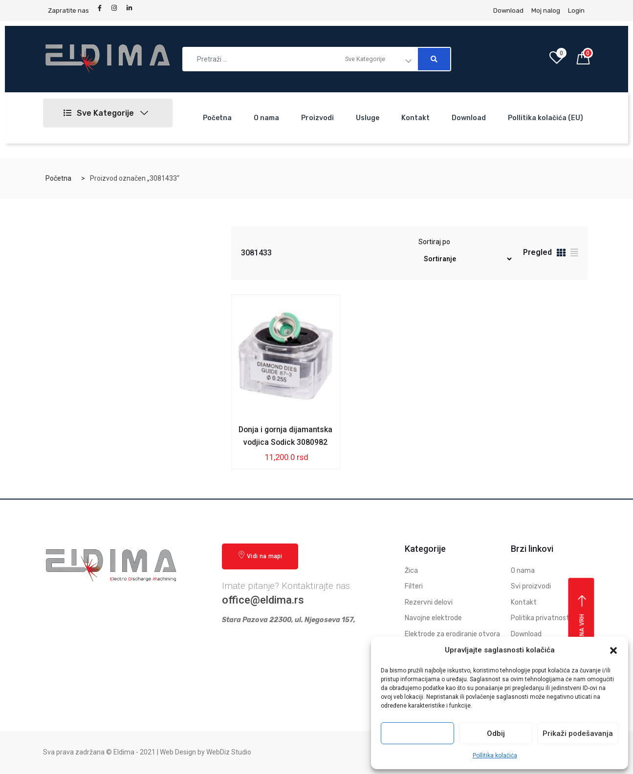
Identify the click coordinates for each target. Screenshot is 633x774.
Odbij (496, 733)
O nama (266, 118)
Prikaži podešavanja (578, 733)
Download (469, 118)
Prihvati (417, 733)
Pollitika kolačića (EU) (545, 118)
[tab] (561, 254)
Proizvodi (317, 118)
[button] (613, 650)
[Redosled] (465, 259)
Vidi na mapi (260, 555)
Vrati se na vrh (582, 630)
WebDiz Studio (228, 752)
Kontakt (415, 118)
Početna (217, 118)
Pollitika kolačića (495, 755)
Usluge (367, 118)
